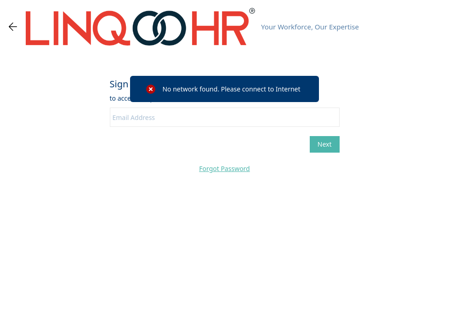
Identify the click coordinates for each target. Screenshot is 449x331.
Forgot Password (224, 168)
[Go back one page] (12, 26)
